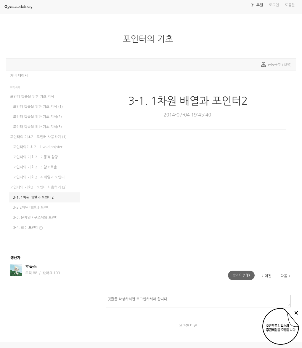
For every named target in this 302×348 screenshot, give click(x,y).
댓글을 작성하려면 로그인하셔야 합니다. (198, 301)
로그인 (274, 5)
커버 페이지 (19, 75)
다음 (283, 276)
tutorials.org (18, 6)
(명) (241, 275)
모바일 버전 (188, 325)
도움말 (290, 5)
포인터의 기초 (150, 39)
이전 (268, 276)
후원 (259, 5)
